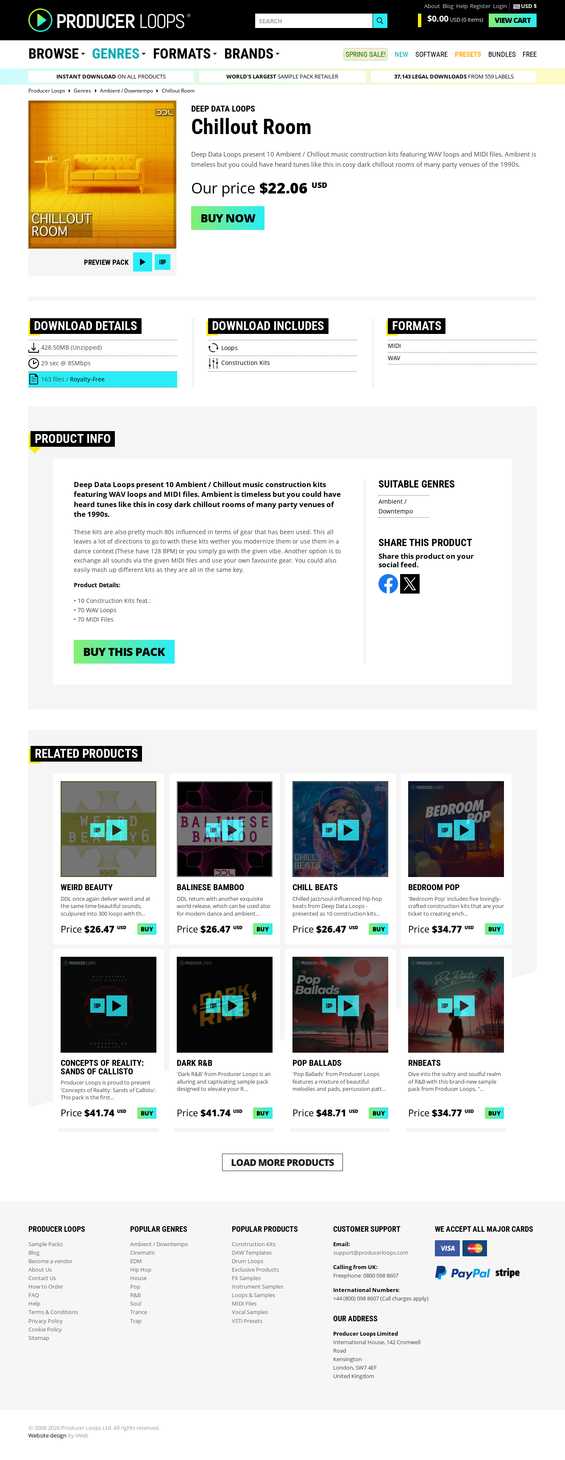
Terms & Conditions (53, 1312)
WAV (394, 358)
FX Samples (246, 1278)
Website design (47, 1435)
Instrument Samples (257, 1286)
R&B (135, 1295)
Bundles (502, 54)
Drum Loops (247, 1261)
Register (480, 6)
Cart (513, 20)
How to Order (45, 1286)
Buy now (227, 218)
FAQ (33, 1295)
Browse (53, 53)
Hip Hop (140, 1269)
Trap (136, 1321)
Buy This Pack (124, 651)
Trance (138, 1312)
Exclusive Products (255, 1269)
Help (462, 6)
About (432, 6)
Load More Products (282, 1162)
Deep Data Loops (223, 109)
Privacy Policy (45, 1321)
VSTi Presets (247, 1321)
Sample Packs (45, 1244)
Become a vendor (50, 1261)
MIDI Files (244, 1303)
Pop (135, 1286)
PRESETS (468, 54)
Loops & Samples (253, 1295)
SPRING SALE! (365, 54)
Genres (115, 53)
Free (530, 54)
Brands (248, 53)
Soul (135, 1303)
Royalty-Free (87, 379)
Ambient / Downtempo (159, 1244)
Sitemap (38, 1338)
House (138, 1278)
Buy (147, 929)
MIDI (394, 346)
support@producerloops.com (370, 1252)
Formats (182, 53)
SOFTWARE (431, 54)
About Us (40, 1269)
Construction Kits (254, 1244)
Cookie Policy (45, 1329)
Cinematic (142, 1252)
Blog (448, 6)
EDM (136, 1261)
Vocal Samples (250, 1312)
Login (500, 6)
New (401, 54)
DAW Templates (252, 1252)
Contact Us (42, 1278)
